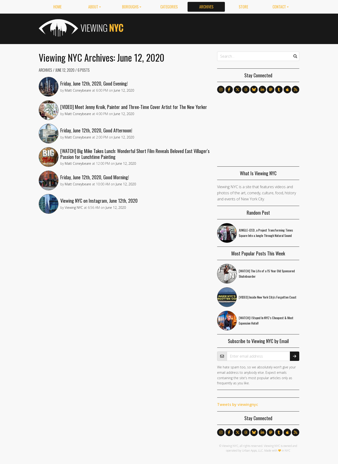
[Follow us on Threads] (246, 89)
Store (243, 7)
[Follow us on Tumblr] (279, 89)
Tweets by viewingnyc (237, 404)
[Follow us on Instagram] (221, 89)
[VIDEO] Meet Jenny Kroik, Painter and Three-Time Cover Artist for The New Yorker (133, 106)
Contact (279, 7)
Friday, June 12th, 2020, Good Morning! (94, 177)
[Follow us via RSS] (295, 89)
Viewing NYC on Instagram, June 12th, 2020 (99, 200)
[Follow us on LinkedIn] (262, 89)
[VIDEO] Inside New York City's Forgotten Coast (267, 297)
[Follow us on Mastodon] (270, 89)
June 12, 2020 (64, 70)
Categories (169, 7)
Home (57, 7)
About (93, 7)
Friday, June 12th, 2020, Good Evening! (94, 83)
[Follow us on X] (237, 89)
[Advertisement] (213, 27)
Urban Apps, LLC (252, 451)
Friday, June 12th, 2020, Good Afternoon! (96, 130)
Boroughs (130, 7)
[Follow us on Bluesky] (254, 89)
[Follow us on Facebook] (229, 89)
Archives (206, 7)
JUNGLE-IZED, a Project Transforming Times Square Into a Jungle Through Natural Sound (266, 233)
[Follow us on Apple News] (287, 89)
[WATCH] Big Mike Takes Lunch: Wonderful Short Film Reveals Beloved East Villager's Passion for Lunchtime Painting (135, 153)
